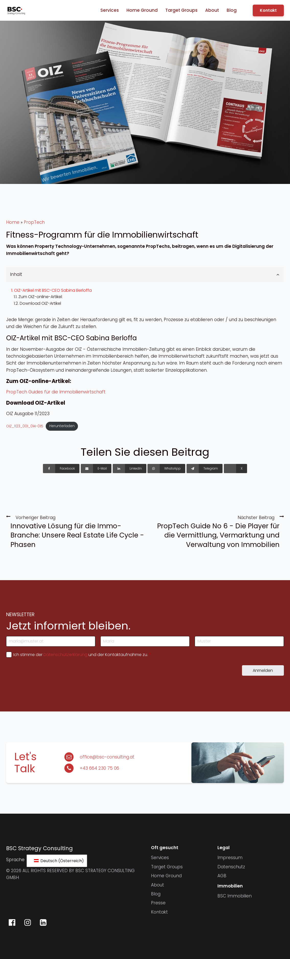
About (212, 10)
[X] (235, 468)
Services (109, 10)
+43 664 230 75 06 (99, 768)
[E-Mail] (96, 468)
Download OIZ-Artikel (40, 303)
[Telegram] (205, 468)
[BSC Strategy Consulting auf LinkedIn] (43, 922)
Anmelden (263, 670)
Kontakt (268, 10)
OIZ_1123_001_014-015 (24, 426)
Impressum (229, 858)
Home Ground (142, 10)
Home (12, 222)
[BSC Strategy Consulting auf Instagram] (27, 922)
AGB (221, 876)
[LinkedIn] (129, 468)
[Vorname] (145, 641)
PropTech (34, 222)
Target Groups (181, 10)
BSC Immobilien (234, 896)
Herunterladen (62, 426)
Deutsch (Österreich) (58, 861)
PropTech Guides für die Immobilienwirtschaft (56, 392)
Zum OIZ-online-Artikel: (40, 297)
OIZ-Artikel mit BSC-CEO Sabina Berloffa (53, 290)
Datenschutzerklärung (65, 655)
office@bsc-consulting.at (107, 757)
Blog (232, 10)
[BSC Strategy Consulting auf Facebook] (12, 922)
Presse (158, 903)
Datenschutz (231, 867)
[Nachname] (239, 641)
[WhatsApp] (166, 468)
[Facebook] (61, 468)
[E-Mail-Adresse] (50, 641)
